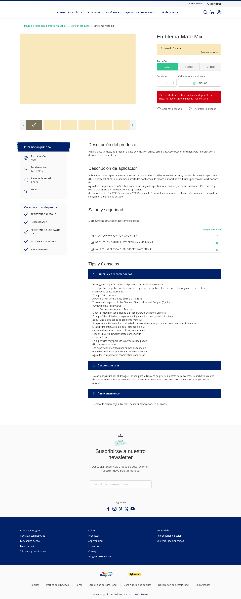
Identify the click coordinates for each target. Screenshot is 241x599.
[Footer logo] (106, 574)
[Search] (206, 12)
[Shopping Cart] (212, 12)
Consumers (195, 3)
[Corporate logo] (214, 4)
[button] (219, 12)
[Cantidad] (167, 83)
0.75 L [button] (167, 67)
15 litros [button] (210, 67)
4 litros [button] (188, 67)
